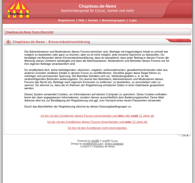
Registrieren (66, 20)
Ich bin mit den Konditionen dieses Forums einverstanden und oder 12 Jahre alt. (97, 115)
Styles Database (114, 143)
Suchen (93, 20)
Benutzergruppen (113, 20)
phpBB (95, 141)
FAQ (81, 20)
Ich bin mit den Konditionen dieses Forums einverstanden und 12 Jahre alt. (97, 121)
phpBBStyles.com (93, 143)
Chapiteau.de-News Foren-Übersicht (29, 32)
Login (133, 20)
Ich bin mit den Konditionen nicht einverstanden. (97, 127)
